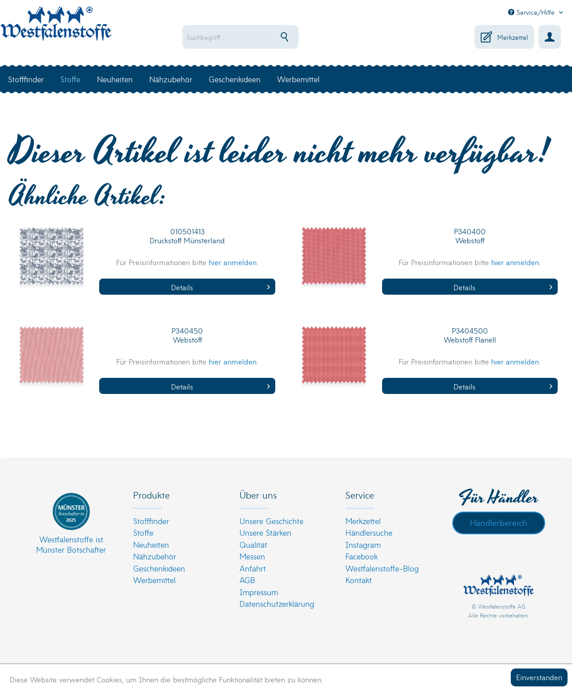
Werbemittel (154, 579)
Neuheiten (151, 544)
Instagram (363, 544)
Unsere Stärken (265, 532)
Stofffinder (151, 520)
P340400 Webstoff (470, 236)
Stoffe (143, 532)
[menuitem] (261, 37)
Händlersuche (368, 532)
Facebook (361, 556)
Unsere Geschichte (271, 520)
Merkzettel (363, 520)
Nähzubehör (154, 556)
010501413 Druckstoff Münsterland (187, 236)
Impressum (259, 591)
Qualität (253, 544)
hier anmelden (233, 262)
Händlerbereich (498, 522)
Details (220, 287)
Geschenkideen (159, 568)
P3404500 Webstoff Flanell (470, 335)
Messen (252, 556)
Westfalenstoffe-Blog (382, 568)
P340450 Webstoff (187, 335)
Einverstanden (539, 677)
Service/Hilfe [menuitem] (532, 12)
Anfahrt (253, 568)
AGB (247, 579)
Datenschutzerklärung (277, 603)
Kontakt (358, 579)
